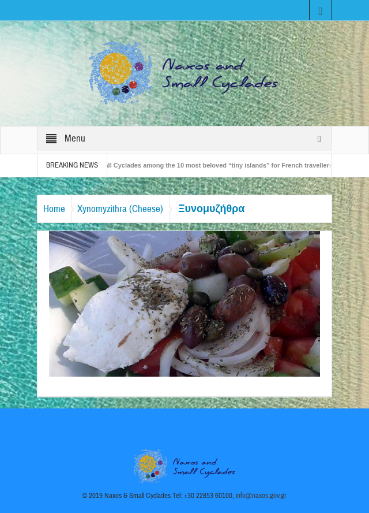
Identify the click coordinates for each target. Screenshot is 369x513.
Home (54, 209)
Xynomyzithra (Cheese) (120, 209)
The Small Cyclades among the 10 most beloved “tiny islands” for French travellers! (211, 165)
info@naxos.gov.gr (261, 495)
